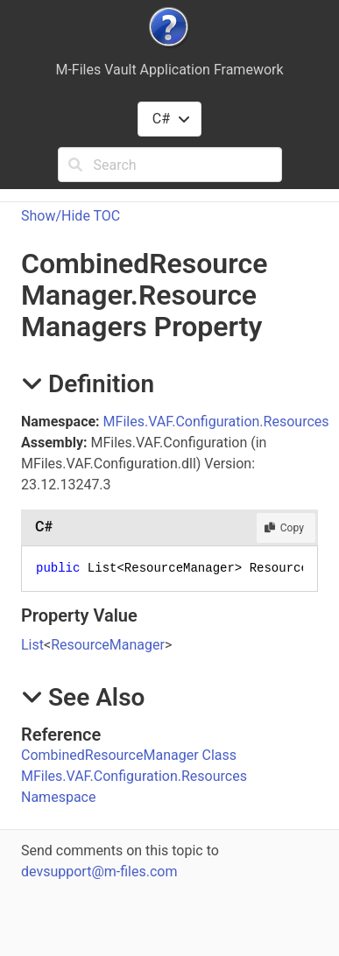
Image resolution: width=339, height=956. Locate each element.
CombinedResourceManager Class (129, 755)
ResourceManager (108, 644)
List (32, 644)
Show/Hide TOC (70, 215)
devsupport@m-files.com (99, 871)
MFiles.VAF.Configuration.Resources (216, 421)
